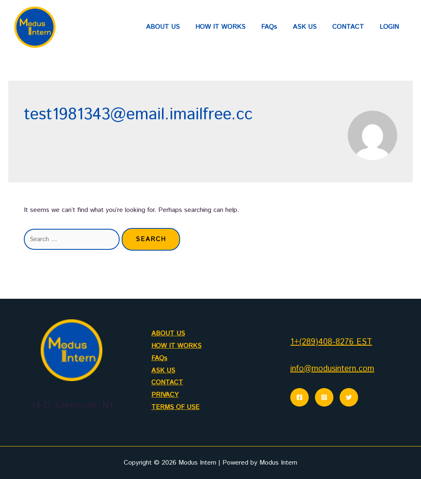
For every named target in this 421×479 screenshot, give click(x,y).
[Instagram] (324, 397)
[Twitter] (349, 397)
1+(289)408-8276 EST (331, 342)
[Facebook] (299, 397)
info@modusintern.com (332, 369)
